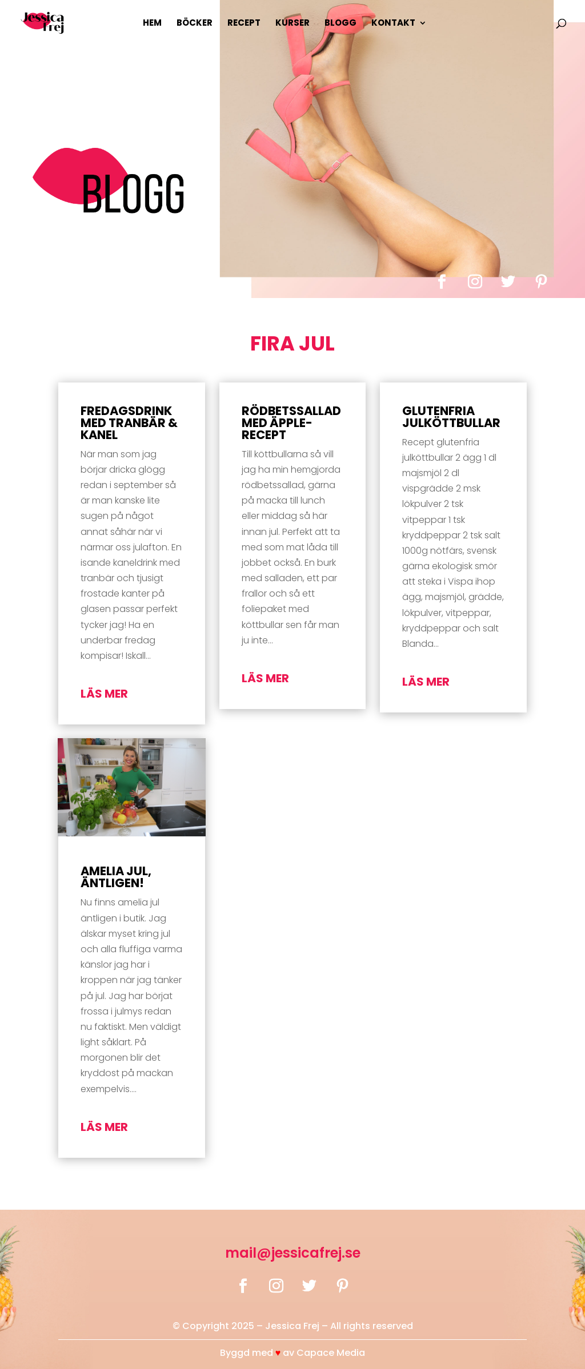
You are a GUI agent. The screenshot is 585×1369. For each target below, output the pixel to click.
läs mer (104, 694)
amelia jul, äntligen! (116, 877)
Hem (152, 24)
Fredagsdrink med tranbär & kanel (129, 422)
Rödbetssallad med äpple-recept (291, 422)
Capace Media (330, 1352)
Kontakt (393, 24)
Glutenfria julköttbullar (451, 416)
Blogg (340, 24)
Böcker (195, 24)
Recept (244, 24)
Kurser (292, 24)
